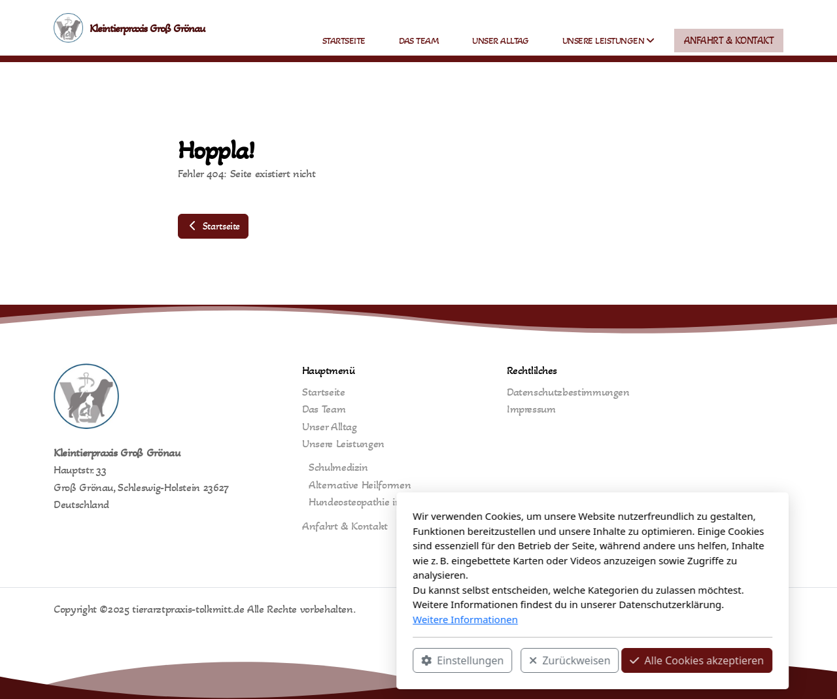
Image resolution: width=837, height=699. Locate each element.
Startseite (213, 226)
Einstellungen (288, 660)
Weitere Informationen (291, 619)
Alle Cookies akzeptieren (523, 660)
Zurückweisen (395, 660)
